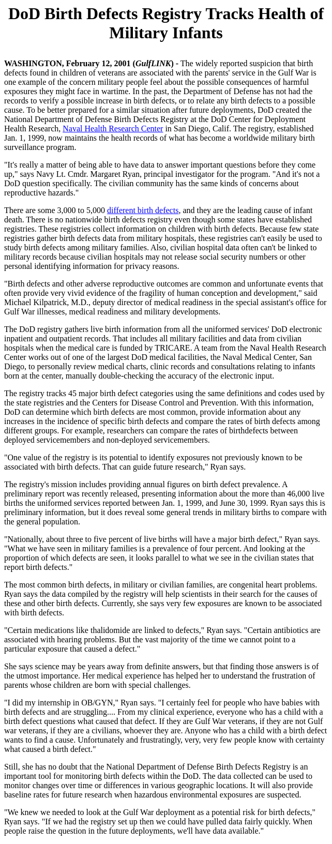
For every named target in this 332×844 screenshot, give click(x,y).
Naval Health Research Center (113, 128)
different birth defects (142, 210)
